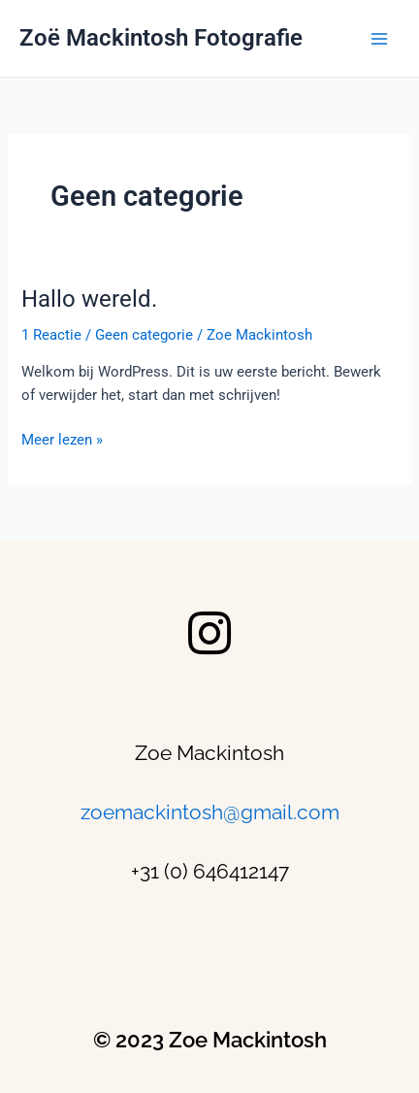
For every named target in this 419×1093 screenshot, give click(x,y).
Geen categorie (144, 335)
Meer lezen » (62, 438)
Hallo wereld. (89, 299)
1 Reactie (51, 335)
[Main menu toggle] (379, 38)
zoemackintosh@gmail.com (210, 812)
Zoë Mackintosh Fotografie (161, 37)
